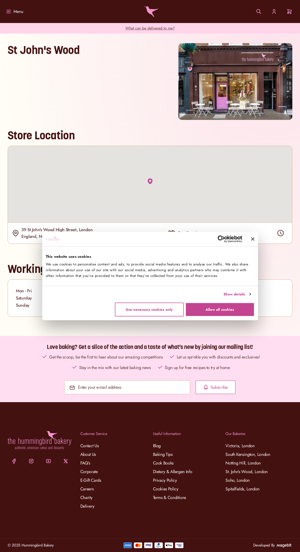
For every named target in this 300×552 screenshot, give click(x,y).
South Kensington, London (247, 454)
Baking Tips (163, 454)
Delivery (87, 506)
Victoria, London (239, 446)
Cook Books (163, 463)
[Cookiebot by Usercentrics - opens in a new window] (221, 239)
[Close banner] (252, 239)
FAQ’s (85, 463)
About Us (88, 454)
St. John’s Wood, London (246, 472)
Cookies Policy (165, 489)
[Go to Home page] (150, 11)
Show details (234, 294)
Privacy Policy (165, 480)
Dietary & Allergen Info (172, 472)
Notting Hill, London (243, 463)
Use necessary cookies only (149, 309)
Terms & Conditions (169, 497)
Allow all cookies (220, 309)
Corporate (89, 472)
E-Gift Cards (90, 480)
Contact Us (89, 446)
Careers (87, 489)
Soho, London (237, 480)
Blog (157, 446)
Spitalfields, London (242, 489)
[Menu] (14, 11)
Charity (86, 497)
